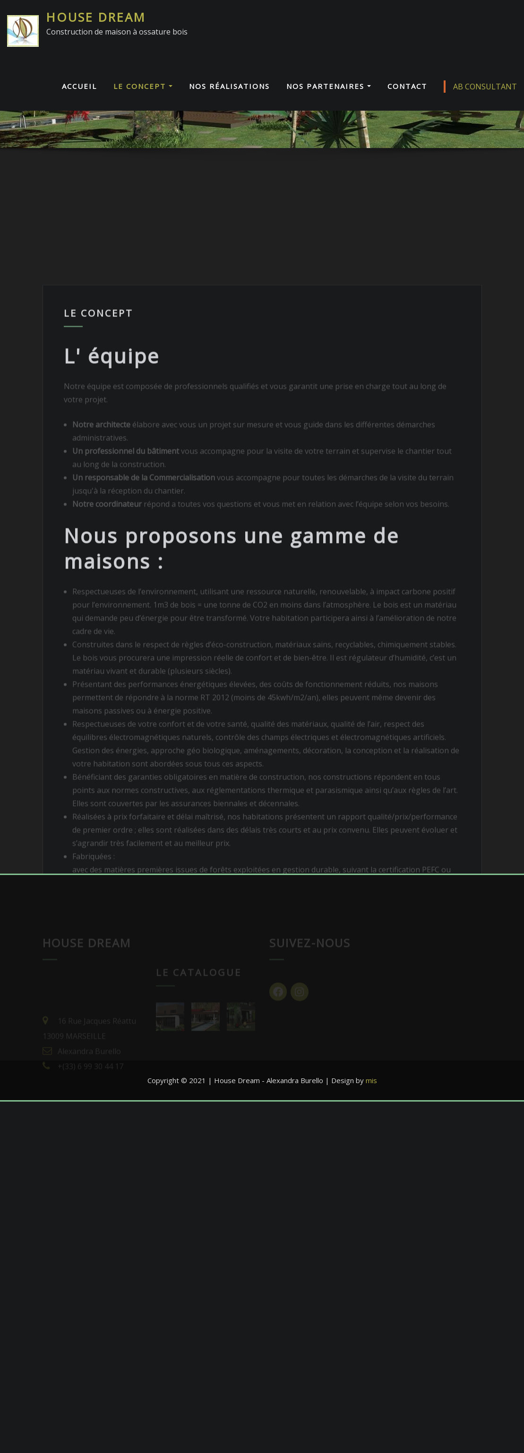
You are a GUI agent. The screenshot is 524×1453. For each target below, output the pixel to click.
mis (371, 1080)
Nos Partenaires (328, 86)
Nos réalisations (229, 86)
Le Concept (142, 86)
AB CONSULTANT (480, 86)
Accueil (79, 86)
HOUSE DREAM (96, 17)
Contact (407, 86)
